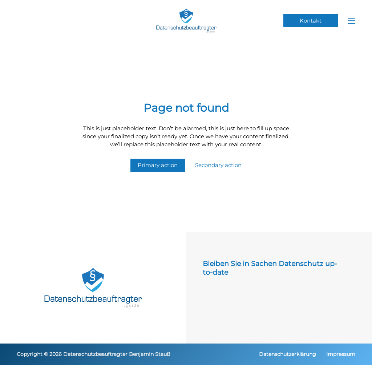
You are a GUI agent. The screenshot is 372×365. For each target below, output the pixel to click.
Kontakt (311, 20)
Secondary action (218, 165)
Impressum (340, 354)
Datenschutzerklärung (287, 354)
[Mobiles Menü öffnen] (351, 21)
